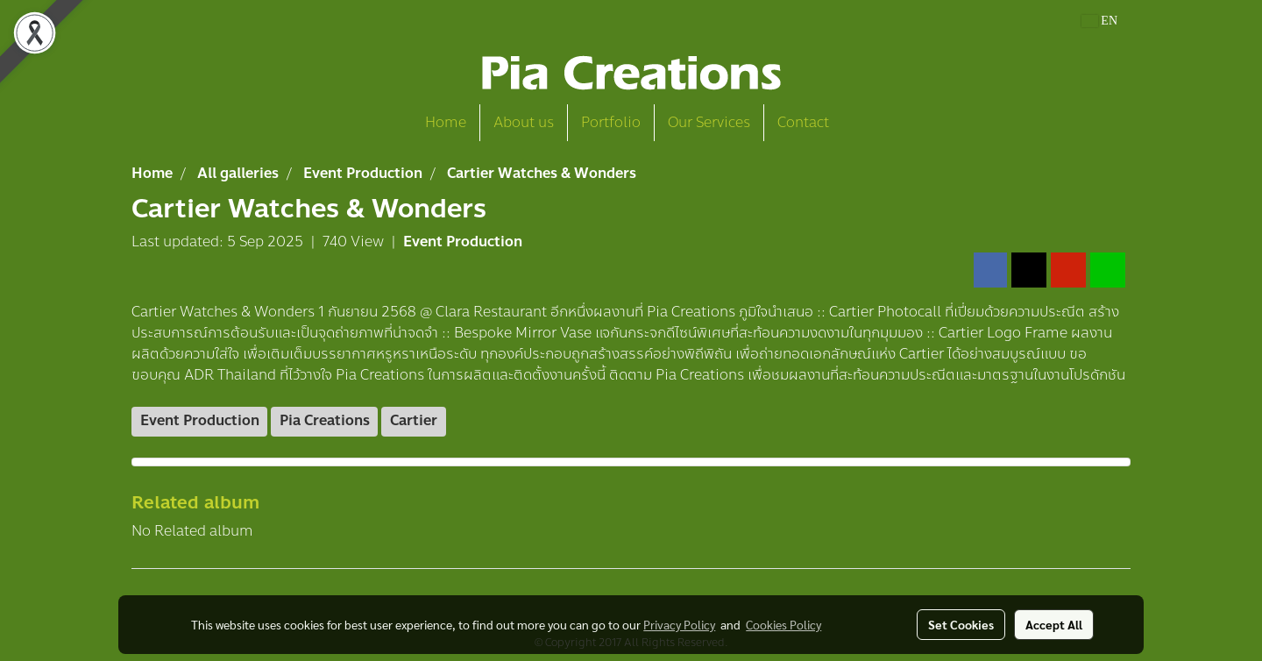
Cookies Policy (783, 624)
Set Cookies (961, 624)
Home (445, 122)
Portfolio (611, 122)
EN (1099, 20)
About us (523, 122)
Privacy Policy (679, 624)
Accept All (1053, 624)
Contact (803, 122)
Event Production (462, 241)
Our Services (709, 122)
